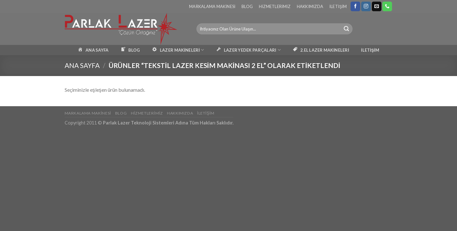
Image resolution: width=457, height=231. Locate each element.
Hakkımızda (310, 6)
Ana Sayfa (82, 65)
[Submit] (346, 28)
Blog (247, 6)
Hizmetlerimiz (274, 6)
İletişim (338, 6)
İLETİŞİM (370, 50)
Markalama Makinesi (212, 6)
